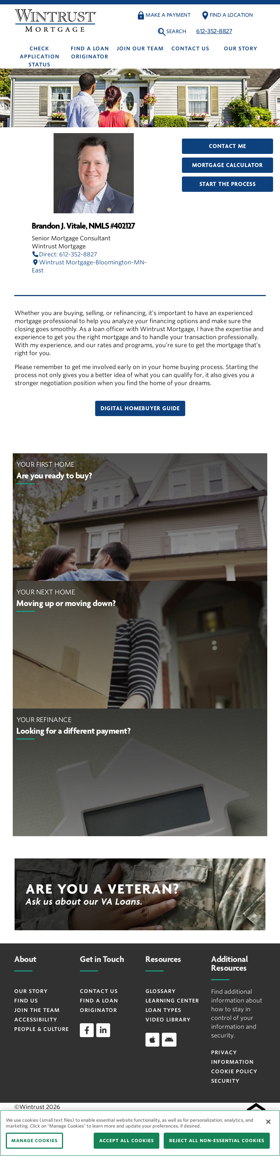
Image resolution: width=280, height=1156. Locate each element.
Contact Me (227, 146)
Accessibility (35, 1020)
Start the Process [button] (227, 184)
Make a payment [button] (167, 15)
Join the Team (37, 1010)
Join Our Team (140, 48)
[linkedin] (103, 1030)
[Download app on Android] (169, 1040)
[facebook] (87, 1030)
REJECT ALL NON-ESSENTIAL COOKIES (216, 1140)
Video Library (168, 1020)
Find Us (26, 1001)
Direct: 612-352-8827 (64, 254)
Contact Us (190, 48)
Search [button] (176, 31)
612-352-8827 (214, 31)
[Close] (268, 1122)
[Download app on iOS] (152, 1040)
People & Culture (41, 1029)
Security (225, 1081)
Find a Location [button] (231, 15)
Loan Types (163, 1010)
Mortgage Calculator (227, 165)
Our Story (240, 48)
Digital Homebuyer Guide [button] (140, 408)
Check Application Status (39, 56)
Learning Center (172, 1001)
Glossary (160, 991)
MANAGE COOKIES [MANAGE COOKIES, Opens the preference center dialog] (34, 1140)
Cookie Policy (234, 1071)
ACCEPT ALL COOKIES (126, 1140)
